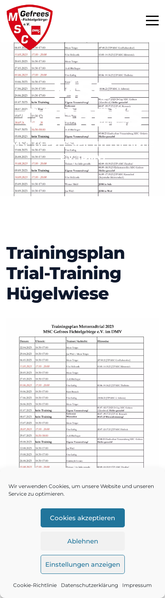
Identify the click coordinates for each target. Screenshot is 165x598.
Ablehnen (82, 541)
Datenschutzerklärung (89, 585)
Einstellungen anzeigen (82, 564)
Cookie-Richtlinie (35, 585)
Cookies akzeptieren (82, 518)
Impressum (137, 585)
